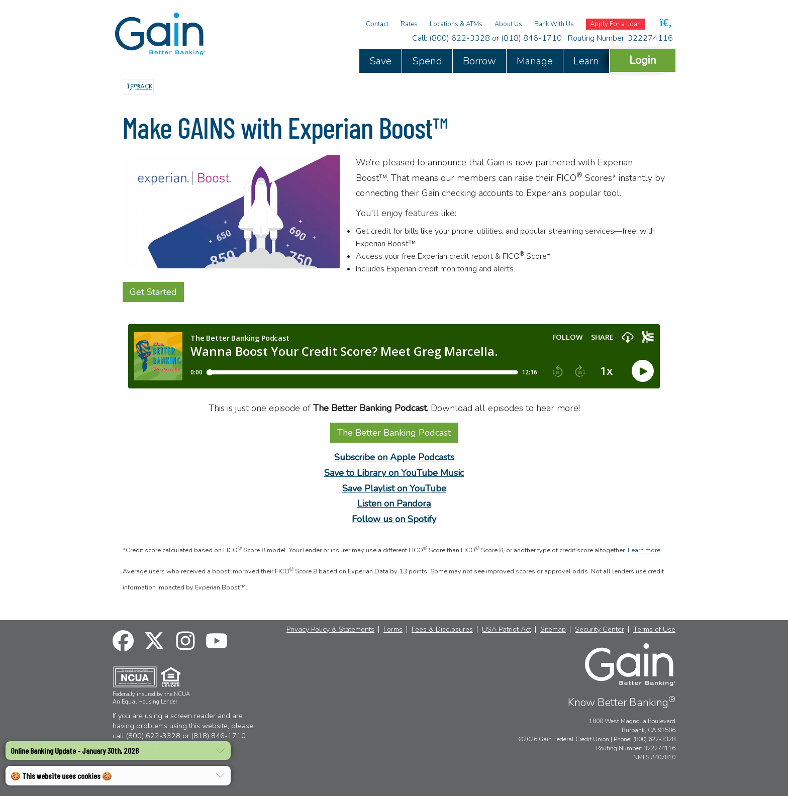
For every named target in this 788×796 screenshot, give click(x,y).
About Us (508, 24)
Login (642, 60)
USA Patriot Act (506, 629)
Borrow (479, 61)
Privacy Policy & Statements (330, 629)
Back (139, 86)
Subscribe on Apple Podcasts (394, 457)
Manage (535, 61)
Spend (427, 61)
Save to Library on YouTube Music (394, 473)
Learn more (644, 550)
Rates (409, 24)
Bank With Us (554, 24)
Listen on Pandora (394, 503)
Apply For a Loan (615, 24)
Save (380, 61)
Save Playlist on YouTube (394, 488)
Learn (586, 61)
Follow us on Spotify (394, 519)
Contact (377, 24)
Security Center (599, 629)
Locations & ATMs (456, 24)
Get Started (153, 292)
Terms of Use (654, 629)
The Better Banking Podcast (394, 433)
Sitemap (553, 629)
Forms (393, 629)
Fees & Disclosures (442, 629)
